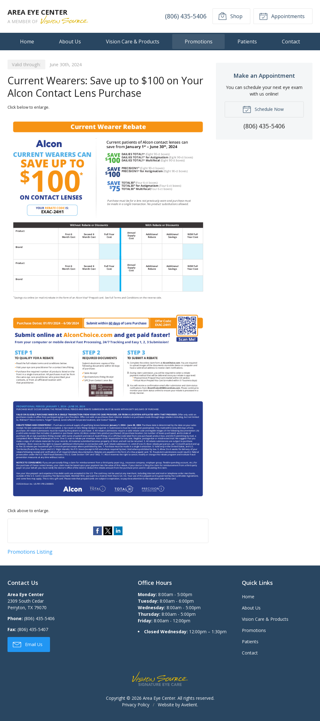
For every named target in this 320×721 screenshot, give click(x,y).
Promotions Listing (30, 551)
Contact (291, 41)
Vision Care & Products (132, 41)
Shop (230, 16)
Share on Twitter (107, 530)
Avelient (189, 705)
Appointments (282, 16)
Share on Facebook (97, 530)
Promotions (198, 41)
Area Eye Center (159, 698)
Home (27, 41)
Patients (247, 41)
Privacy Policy (135, 705)
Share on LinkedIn (118, 530)
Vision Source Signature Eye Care (160, 678)
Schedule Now (263, 109)
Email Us (27, 644)
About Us (70, 41)
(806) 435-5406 (186, 16)
